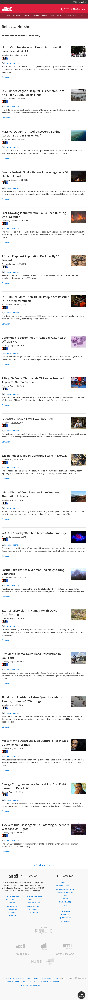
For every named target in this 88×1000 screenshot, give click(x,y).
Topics (52, 16)
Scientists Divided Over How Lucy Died (27, 419)
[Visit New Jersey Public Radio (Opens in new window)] (23, 961)
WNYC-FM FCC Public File (38, 982)
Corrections (8, 982)
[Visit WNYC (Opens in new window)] (20, 946)
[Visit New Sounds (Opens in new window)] (65, 954)
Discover (60, 16)
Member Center (79, 9)
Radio (8, 16)
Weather (12, 916)
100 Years (36, 16)
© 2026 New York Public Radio (14, 978)
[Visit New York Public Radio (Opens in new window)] (44, 930)
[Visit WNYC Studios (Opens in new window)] (68, 946)
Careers (65, 898)
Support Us (71, 16)
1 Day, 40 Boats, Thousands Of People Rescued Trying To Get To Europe (33, 380)
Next (50, 865)
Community (12, 909)
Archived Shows (33, 903)
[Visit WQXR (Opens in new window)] (23, 954)
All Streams (16, 16)
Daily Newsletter (12, 899)
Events (12, 903)
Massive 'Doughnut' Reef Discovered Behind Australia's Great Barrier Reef (31, 133)
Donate (67, 9)
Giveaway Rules (21, 982)
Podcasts (33, 899)
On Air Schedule (12, 896)
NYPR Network (79, 2)
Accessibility (54, 978)
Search (81, 16)
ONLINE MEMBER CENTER (65, 889)
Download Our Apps (33, 896)
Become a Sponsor (65, 892)
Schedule (26, 16)
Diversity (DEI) (65, 902)
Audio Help (33, 909)
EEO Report (54, 982)
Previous (40, 865)
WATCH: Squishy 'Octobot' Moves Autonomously (34, 533)
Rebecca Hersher (11, 63)
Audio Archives (33, 906)
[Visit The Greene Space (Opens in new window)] (65, 961)
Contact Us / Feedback (65, 886)
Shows (44, 16)
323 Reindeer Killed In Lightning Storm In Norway (34, 455)
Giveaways (12, 912)
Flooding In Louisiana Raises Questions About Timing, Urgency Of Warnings (32, 699)
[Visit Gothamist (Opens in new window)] (44, 946)
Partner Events (12, 906)
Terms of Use (31, 978)
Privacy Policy (43, 978)
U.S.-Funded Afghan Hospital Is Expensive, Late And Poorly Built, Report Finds (33, 93)
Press (65, 905)
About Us (65, 882)
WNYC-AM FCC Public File (30, 985)
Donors (65, 895)
